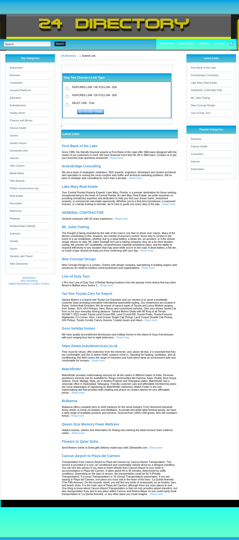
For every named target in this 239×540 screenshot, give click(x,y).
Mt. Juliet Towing (200, 97)
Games (14, 135)
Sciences (15, 233)
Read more (116, 157)
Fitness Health (18, 127)
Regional (15, 218)
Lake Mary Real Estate (204, 82)
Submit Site (166, 43)
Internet (14, 158)
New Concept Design (203, 105)
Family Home (17, 112)
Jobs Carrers (17, 165)
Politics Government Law (24, 188)
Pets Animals (17, 180)
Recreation (16, 203)
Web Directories (19, 263)
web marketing (28, 280)
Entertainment (18, 105)
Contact (219, 43)
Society (14, 241)
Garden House (18, 143)
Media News (17, 173)
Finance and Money (21, 120)
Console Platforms (20, 90)
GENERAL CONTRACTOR (206, 90)
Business (15, 75)
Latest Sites (186, 43)
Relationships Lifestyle (23, 226)
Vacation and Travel (21, 256)
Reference (16, 210)
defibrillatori (29, 277)
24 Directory (68, 55)
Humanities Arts (19, 150)
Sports (13, 248)
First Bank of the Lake (203, 67)
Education (15, 97)
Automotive (16, 67)
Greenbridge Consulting (204, 75)
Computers (16, 82)
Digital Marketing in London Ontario (29, 283)
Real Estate (16, 195)
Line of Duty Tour (200, 112)
